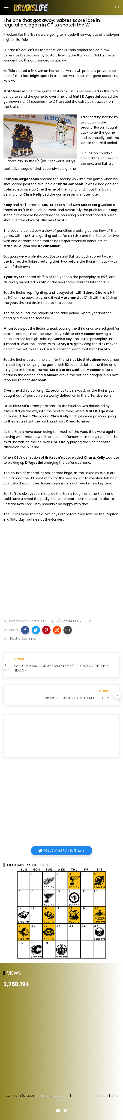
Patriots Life (99, 1096)
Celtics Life (61, 1096)
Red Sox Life (80, 1096)
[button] (25, 630)
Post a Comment (24, 638)
